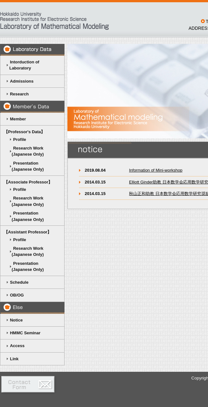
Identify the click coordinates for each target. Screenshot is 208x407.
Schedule (19, 282)
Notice (16, 320)
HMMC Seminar (25, 332)
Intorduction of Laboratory (21, 65)
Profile (19, 139)
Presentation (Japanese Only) (24, 166)
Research (19, 94)
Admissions (21, 81)
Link (14, 358)
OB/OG (17, 295)
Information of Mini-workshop (155, 170)
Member (18, 119)
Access (17, 345)
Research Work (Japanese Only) (24, 151)
